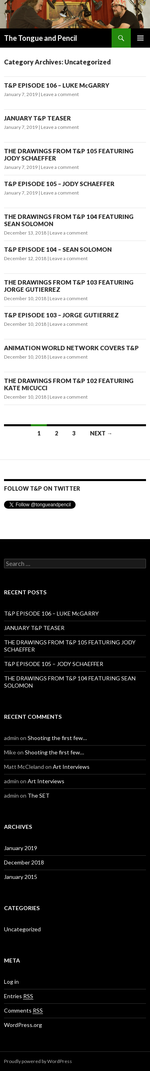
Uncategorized (22, 929)
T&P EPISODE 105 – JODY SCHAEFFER (59, 183)
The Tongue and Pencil (40, 38)
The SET (39, 795)
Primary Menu (140, 38)
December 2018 (24, 862)
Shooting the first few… (57, 737)
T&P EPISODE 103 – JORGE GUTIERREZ (61, 315)
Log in (11, 981)
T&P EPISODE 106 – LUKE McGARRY (56, 85)
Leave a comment (60, 94)
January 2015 (20, 876)
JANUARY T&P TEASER (37, 118)
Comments (23, 1010)
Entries (18, 996)
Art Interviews (71, 766)
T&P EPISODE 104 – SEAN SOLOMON (58, 249)
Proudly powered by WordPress (38, 1061)
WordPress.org (23, 1024)
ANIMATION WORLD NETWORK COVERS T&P (71, 347)
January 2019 (20, 847)
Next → (101, 433)
